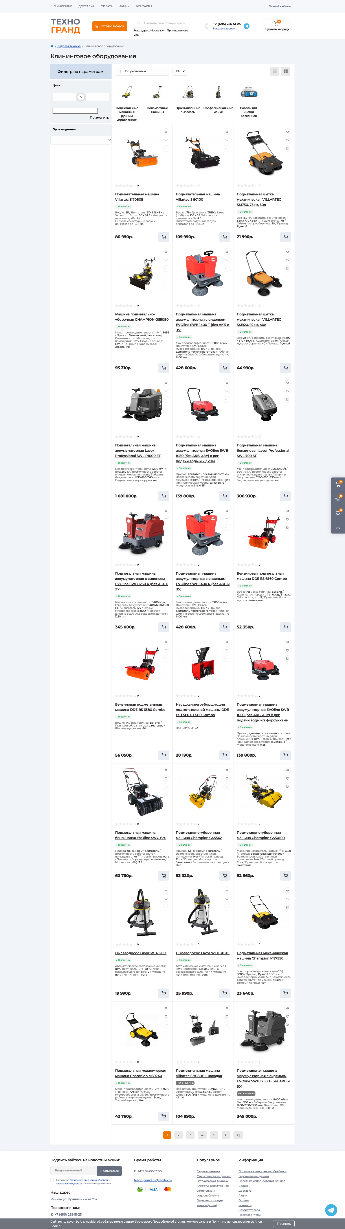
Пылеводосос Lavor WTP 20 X (141, 953)
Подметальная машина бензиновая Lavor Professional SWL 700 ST (263, 450)
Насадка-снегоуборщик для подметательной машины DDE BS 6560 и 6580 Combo (202, 709)
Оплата (107, 6)
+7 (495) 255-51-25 (226, 24)
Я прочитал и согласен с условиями (83, 1181)
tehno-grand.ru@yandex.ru (153, 1180)
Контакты (144, 6)
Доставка (86, 6)
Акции (124, 6)
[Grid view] (285, 71)
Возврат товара (249, 1210)
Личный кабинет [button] (280, 6)
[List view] (274, 71)
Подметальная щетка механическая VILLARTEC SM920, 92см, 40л (259, 319)
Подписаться (109, 1171)
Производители (250, 1214)
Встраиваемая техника (212, 1181)
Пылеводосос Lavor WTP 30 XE (202, 953)
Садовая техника (69, 46)
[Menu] (109, 26)
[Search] (139, 23)
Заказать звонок (224, 28)
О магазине (63, 6)
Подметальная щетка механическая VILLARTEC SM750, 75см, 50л (259, 199)
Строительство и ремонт (214, 1176)
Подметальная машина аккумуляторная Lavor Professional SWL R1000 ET (138, 450)
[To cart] (163, 237)
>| (238, 1135)
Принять (284, 1224)
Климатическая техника (213, 1185)
